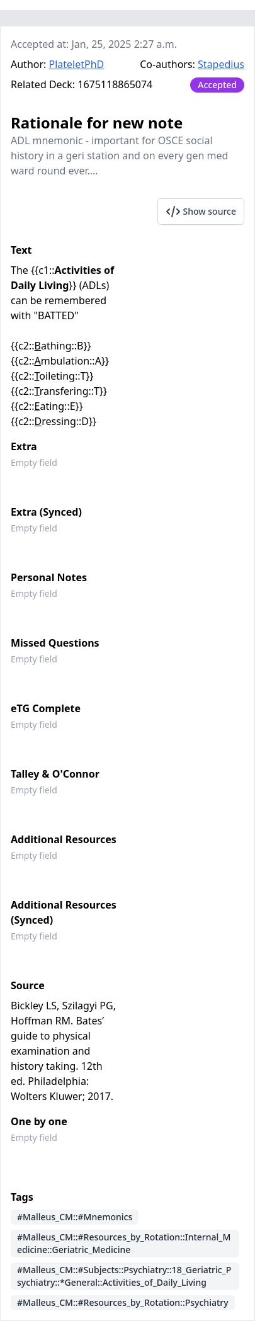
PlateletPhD (77, 64)
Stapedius (221, 64)
